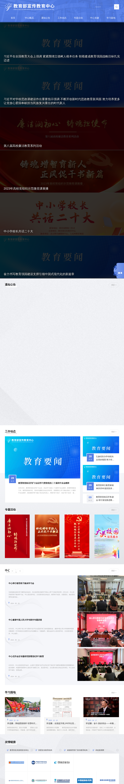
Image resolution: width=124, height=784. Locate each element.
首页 (13, 18)
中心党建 (94, 18)
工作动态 (62, 18)
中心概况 (29, 18)
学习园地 (111, 18)
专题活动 (78, 18)
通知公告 (45, 18)
